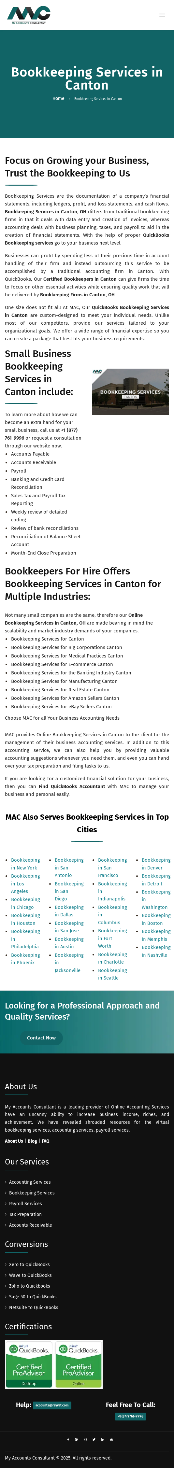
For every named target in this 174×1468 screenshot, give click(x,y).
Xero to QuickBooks (29, 1264)
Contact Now (41, 1038)
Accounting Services (30, 1182)
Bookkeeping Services (32, 1193)
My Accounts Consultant (30, 1458)
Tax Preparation (25, 1214)
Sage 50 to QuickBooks (33, 1297)
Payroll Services (25, 1204)
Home (58, 98)
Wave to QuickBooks (30, 1275)
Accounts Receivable (30, 1225)
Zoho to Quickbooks (29, 1286)
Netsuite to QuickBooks (33, 1307)
